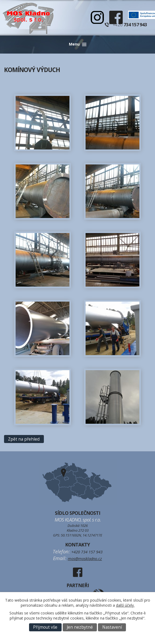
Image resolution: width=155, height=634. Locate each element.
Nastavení (112, 627)
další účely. (125, 605)
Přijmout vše (45, 627)
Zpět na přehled (24, 439)
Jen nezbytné (80, 627)
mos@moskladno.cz (85, 558)
